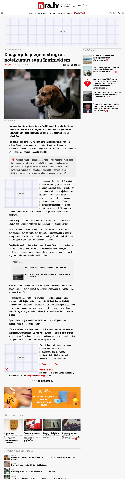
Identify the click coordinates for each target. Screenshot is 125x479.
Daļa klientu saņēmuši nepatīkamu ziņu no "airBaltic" (45, 267)
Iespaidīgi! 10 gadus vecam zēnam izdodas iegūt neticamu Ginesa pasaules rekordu (43, 458)
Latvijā (10, 49)
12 (106, 111)
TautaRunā (51, 13)
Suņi (56, 364)
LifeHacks (61, 13)
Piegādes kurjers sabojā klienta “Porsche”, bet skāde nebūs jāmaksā (71, 436)
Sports (69, 13)
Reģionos (17, 49)
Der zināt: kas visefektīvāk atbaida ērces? (29, 465)
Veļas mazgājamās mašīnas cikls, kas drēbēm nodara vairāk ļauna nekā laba (106, 69)
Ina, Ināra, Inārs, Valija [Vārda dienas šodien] (68, 6)
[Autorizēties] (122, 13)
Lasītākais (89, 50)
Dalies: (34, 381)
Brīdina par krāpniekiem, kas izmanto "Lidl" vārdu (33, 472)
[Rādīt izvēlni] (2, 13)
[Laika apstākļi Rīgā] (83, 5)
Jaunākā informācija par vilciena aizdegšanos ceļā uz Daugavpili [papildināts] (32, 437)
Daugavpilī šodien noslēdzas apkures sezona (51, 435)
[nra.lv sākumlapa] (48, 5)
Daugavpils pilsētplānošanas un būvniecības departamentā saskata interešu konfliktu (13, 438)
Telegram (30, 376)
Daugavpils (45, 364)
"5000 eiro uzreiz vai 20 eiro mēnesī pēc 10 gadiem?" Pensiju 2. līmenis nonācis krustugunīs (106, 107)
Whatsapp (41, 376)
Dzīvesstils (42, 13)
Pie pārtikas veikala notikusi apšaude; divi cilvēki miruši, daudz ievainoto (47, 275)
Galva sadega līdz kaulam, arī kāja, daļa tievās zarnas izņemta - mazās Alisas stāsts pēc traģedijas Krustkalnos (105, 83)
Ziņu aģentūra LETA (10, 65)
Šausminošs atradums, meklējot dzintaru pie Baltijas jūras (103, 57)
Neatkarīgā (32, 13)
